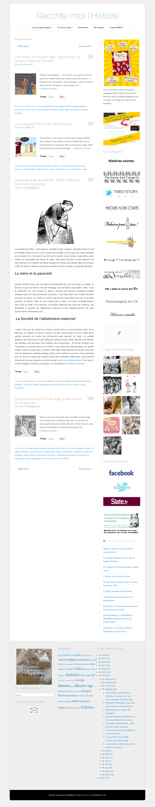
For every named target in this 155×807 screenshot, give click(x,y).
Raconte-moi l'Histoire (77, 15)
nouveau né (73, 455)
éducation (19, 110)
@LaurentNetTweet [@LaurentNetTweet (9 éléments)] (66, 655)
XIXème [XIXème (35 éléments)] (87, 707)
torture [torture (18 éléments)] (62, 707)
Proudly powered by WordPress (62, 795)
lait (25, 385)
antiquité (19, 169)
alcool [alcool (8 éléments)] (84, 655)
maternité (45, 110)
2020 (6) (105, 655)
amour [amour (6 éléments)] (89, 655)
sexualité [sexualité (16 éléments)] (84, 701)
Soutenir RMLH (116, 27)
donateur (80, 381)
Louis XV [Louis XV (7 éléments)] (61, 680)
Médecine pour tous (56, 448)
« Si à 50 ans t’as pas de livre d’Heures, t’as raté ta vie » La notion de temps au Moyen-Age (119, 696)
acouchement (79, 448)
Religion (18, 113)
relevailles (84, 455)
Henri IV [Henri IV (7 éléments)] (63, 675)
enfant (27, 110)
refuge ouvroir (58, 385)
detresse (66, 381)
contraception (35, 452)
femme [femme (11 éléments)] (70, 669)
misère (36, 385)
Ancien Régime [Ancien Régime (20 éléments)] (67, 659)
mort (67, 110)
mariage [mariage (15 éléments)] (80, 679)
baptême (24, 452)
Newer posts (86, 46)
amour (68, 106)
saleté (83, 385)
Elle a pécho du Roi (33, 166)
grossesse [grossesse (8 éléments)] (87, 669)
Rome (84, 169)
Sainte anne (20, 458)
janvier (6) (109, 774)
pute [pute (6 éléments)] (80, 691)
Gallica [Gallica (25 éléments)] (78, 668)
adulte (70, 166)
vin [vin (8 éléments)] (76, 708)
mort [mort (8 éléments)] (72, 686)
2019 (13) (105, 658)
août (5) (108, 750)
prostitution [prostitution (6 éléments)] (74, 691)
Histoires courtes (51, 166)
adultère (77, 166)
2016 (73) (105, 669)
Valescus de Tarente (60, 458)
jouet (33, 110)
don (73, 381)
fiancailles (61, 169)
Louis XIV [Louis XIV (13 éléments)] (90, 675)
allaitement (60, 106)
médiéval (55, 110)
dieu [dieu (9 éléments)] (95, 660)
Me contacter (99, 27)
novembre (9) (110, 682)
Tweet (50, 97)
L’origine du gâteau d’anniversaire (117, 591)
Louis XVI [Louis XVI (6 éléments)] (68, 680)
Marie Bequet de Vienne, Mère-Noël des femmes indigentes (47, 182)
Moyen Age (74, 110)
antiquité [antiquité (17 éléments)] (83, 659)
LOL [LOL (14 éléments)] (81, 675)
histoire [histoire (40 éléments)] (72, 674)
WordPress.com (99, 795)
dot (46, 169)
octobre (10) (110, 686)
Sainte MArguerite (34, 458)
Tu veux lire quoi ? (64, 27)
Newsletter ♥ (83, 27)
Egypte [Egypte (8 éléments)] (86, 664)
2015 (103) (106, 672)
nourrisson (45, 385)
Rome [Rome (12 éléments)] (75, 695)
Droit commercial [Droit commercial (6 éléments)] (68, 664)
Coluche (57, 381)
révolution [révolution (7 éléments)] (81, 696)
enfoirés (19, 385)
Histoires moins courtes (35, 448)
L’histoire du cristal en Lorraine (116, 576)
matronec (19, 455)
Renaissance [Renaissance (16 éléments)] (65, 695)
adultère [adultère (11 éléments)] (78, 655)
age (84, 166)
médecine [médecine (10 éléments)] (62, 691)
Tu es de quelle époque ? (42, 27)
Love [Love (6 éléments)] (73, 680)
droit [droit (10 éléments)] (60, 664)
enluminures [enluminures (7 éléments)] (62, 669)
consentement (30, 169)
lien (38, 110)
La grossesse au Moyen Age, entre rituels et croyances (48, 401)
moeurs (33, 455)
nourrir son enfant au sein (69, 360)
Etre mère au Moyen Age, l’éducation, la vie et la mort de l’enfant (47, 59)
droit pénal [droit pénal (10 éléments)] (78, 664)
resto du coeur (72, 385)
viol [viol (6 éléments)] (79, 708)
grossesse (67, 452)
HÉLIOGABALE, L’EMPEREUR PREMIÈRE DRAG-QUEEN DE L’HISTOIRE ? (117, 618)
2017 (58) (105, 665)
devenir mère (49, 452)
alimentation (48, 106)
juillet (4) (109, 754)
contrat (40, 169)
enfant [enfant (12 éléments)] (92, 664)
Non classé (30, 106)
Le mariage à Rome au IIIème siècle (44, 124)
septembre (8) (111, 689)
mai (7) (108, 761)
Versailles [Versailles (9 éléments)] (70, 708)
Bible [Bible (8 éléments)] (90, 660)
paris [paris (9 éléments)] (69, 691)
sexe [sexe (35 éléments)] (75, 701)
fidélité (70, 169)
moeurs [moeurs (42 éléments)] (64, 685)
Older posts (22, 46)
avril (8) (108, 764)
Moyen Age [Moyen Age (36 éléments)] (84, 685)
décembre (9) (110, 679)
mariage (77, 169)
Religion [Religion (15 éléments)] (86, 690)
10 (91, 398)
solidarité (19, 388)
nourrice (84, 110)
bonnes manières (79, 106)
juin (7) (108, 757)
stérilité (47, 458)
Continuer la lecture (49, 89)
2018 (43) (105, 662)
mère (61, 110)
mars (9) (108, 768)
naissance (51, 455)
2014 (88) (105, 675)
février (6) (109, 771)
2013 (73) (105, 778)
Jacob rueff (78, 452)
